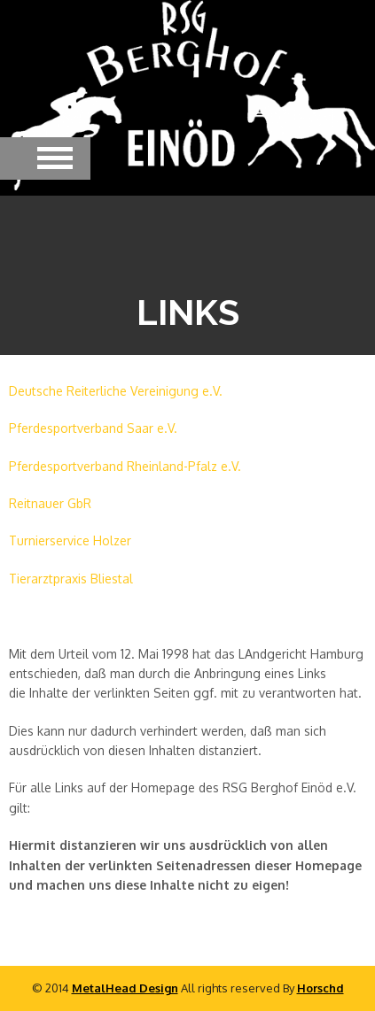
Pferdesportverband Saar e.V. (93, 428)
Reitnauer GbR (50, 503)
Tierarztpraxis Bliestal (71, 578)
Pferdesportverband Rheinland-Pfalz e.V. (125, 466)
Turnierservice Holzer (70, 540)
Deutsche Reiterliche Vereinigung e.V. (116, 390)
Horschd (320, 988)
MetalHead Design (125, 988)
